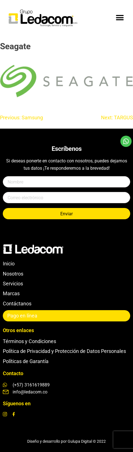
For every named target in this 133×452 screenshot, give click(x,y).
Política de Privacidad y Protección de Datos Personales (64, 351)
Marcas (11, 293)
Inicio (9, 264)
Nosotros (13, 274)
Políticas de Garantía (26, 361)
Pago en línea (22, 316)
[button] (119, 17)
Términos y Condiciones (29, 341)
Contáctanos (17, 303)
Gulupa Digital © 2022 (87, 441)
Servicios (13, 284)
